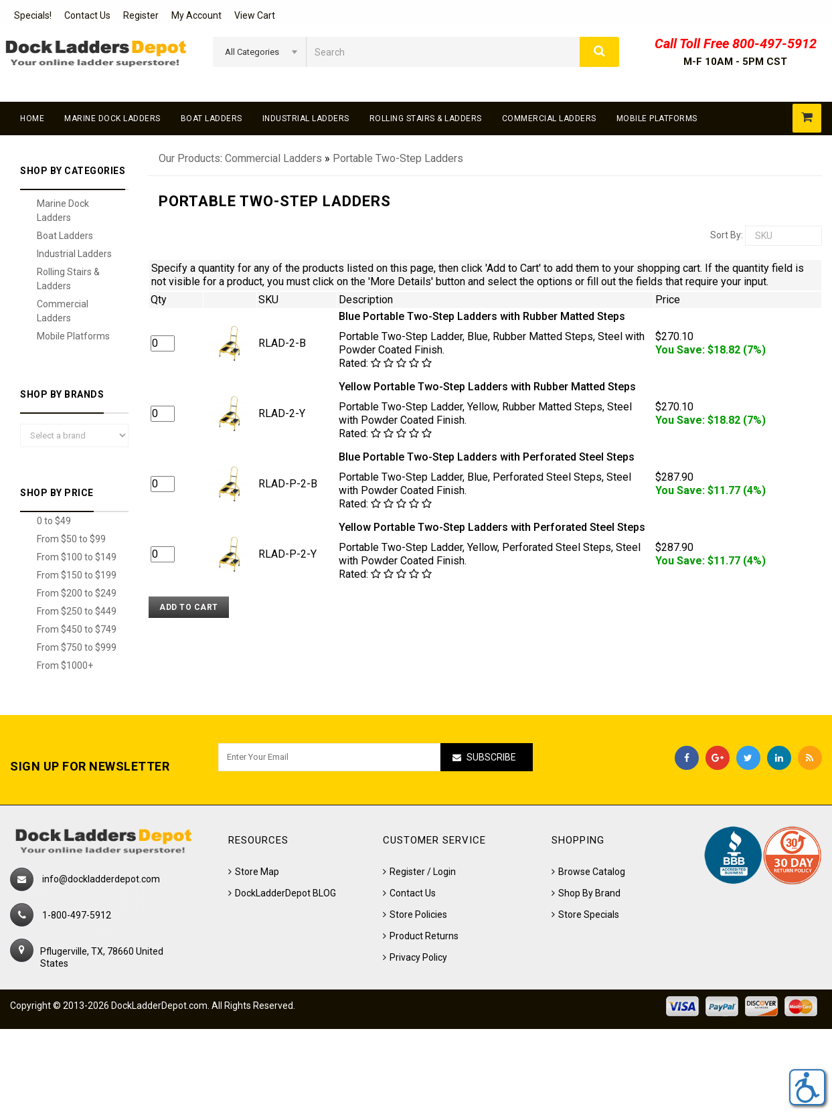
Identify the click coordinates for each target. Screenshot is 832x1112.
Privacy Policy (418, 957)
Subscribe (491, 757)
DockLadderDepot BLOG (285, 893)
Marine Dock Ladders (112, 118)
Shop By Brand (589, 893)
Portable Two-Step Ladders (398, 158)
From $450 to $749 (76, 629)
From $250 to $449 (76, 611)
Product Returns (424, 936)
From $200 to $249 (76, 593)
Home (32, 118)
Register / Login (423, 871)
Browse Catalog (591, 871)
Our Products (189, 158)
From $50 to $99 (71, 539)
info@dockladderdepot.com (101, 879)
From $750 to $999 (76, 647)
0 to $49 (54, 520)
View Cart (254, 15)
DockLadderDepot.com (159, 1005)
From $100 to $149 (76, 557)
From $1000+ (65, 665)
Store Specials (588, 914)
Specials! (33, 15)
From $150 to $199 (76, 575)
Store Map (257, 871)
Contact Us (87, 15)
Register (141, 15)
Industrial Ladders (305, 118)
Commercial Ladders (549, 118)
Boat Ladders (211, 118)
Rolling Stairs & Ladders (425, 118)
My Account (196, 15)
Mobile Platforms (656, 118)
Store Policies (418, 914)
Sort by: (726, 235)
